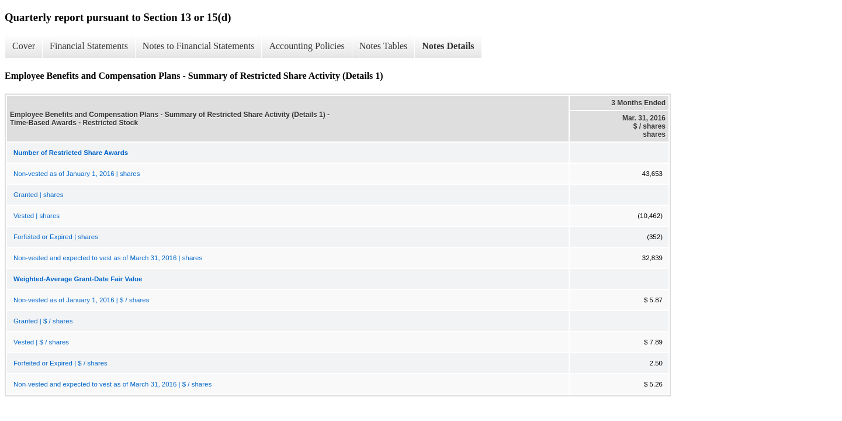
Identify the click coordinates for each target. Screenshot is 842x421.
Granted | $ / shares (42, 321)
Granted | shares (38, 194)
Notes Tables (383, 46)
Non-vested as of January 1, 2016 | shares (76, 173)
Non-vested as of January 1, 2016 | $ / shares (81, 299)
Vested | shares (36, 215)
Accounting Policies (306, 46)
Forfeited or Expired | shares (55, 236)
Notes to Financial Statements (199, 46)
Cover (23, 46)
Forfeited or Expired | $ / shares (60, 363)
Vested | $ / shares (41, 342)
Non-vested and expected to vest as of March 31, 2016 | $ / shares (112, 384)
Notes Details (448, 46)
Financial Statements (89, 46)
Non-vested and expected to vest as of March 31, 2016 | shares (107, 257)
